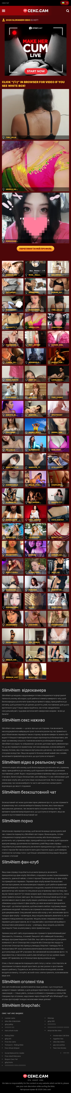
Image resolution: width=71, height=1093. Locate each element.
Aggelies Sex (58, 1039)
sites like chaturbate (12, 1021)
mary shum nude (11, 1030)
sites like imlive (59, 1042)
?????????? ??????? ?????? (58, 1027)
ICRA (41, 1080)
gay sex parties (59, 1045)
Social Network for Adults (14, 1053)
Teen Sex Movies (59, 1048)
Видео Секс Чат (11, 1059)
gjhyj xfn (8, 1039)
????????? (52, 1024)
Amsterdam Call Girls (61, 1036)
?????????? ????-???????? (15, 1065)
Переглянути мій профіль (35, 248)
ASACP (35, 1080)
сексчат (5, 3)
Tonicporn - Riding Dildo (14, 1045)
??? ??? (66, 1053)
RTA (29, 1080)
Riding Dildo (9, 1036)
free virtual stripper (12, 1048)
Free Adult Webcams (13, 1056)
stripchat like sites (54, 1030)
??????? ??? (9, 1027)
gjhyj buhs (9, 1062)
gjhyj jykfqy (9, 1024)
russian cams (10, 1018)
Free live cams (10, 1042)
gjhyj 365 (51, 1021)
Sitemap (51, 1018)
